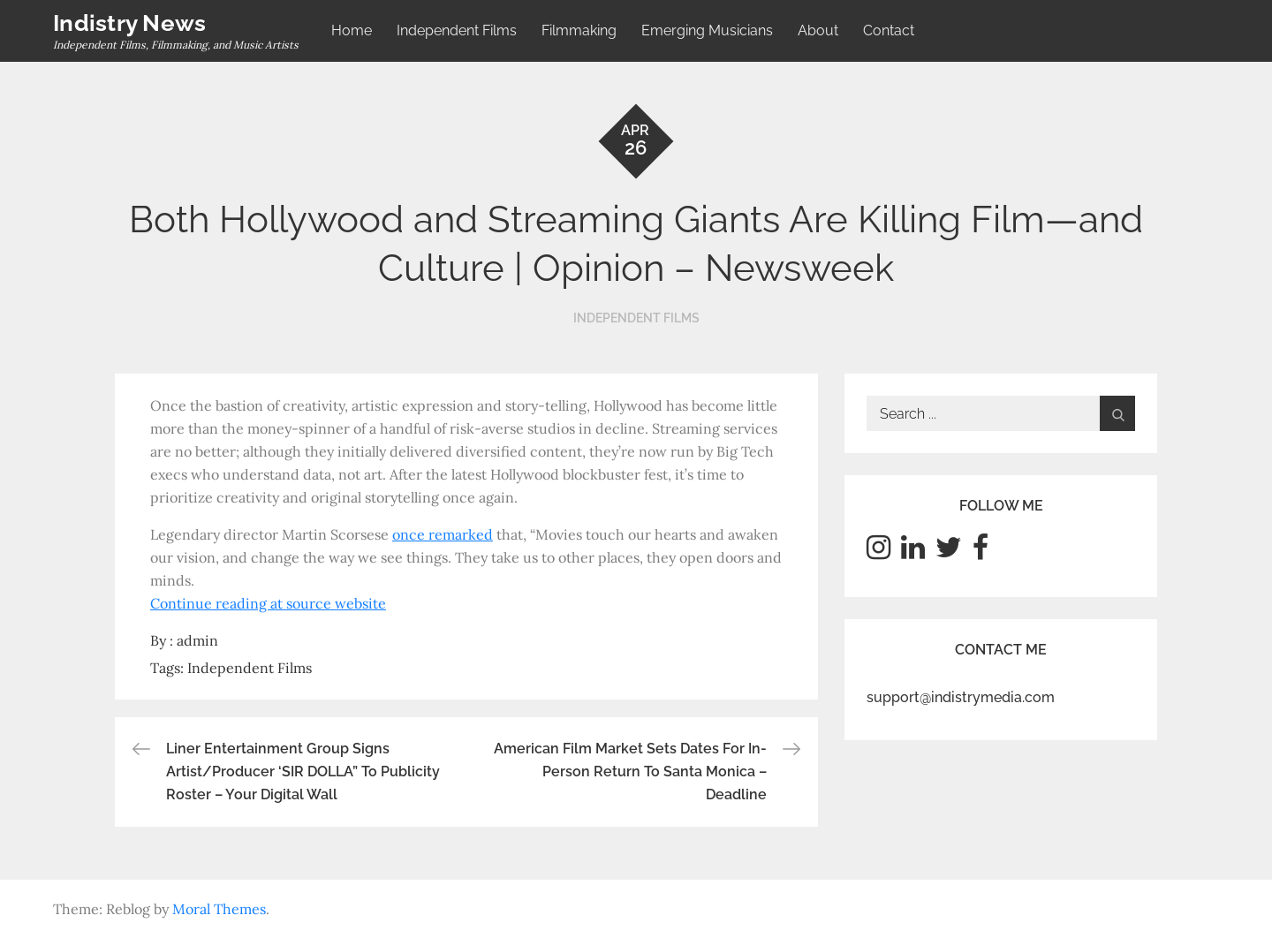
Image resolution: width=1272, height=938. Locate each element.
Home (351, 30)
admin (197, 640)
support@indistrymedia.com (961, 697)
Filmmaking (579, 30)
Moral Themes (219, 909)
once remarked (442, 534)
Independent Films (457, 30)
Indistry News (129, 23)
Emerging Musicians (707, 30)
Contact (888, 30)
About (818, 30)
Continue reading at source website (268, 603)
